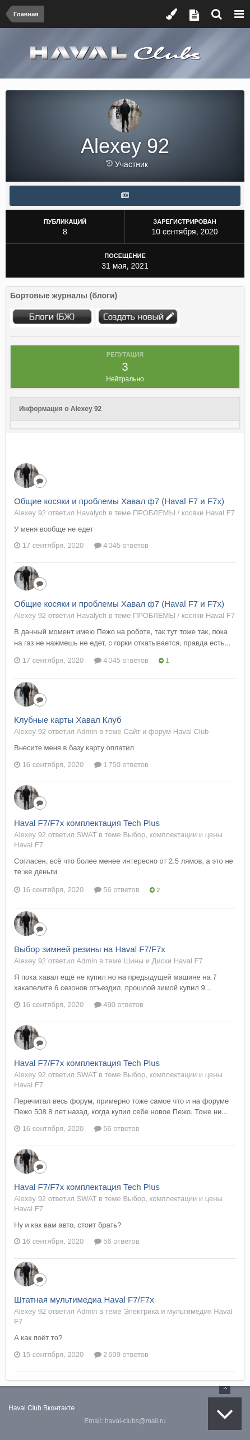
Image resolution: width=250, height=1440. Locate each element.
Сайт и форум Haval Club (166, 731)
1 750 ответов (121, 764)
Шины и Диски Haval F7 (162, 961)
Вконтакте (59, 1408)
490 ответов (118, 1004)
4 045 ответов (121, 545)
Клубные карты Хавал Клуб (68, 719)
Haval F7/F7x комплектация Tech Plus (87, 823)
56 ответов (117, 889)
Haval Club (24, 1408)
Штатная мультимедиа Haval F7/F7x (84, 1299)
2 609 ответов (121, 1354)
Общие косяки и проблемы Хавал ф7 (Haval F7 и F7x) (119, 501)
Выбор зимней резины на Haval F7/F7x (89, 949)
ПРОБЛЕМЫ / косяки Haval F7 (184, 513)
